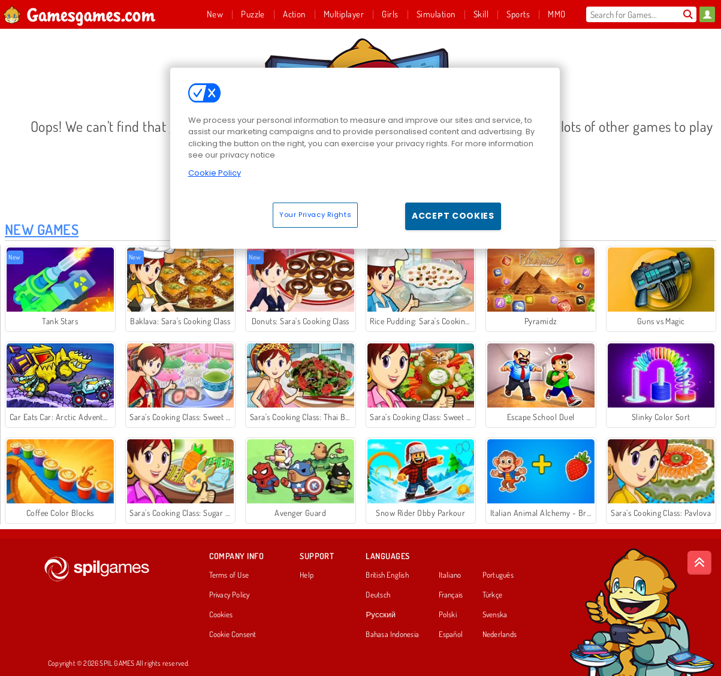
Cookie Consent (233, 634)
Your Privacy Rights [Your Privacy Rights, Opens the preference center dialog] (315, 214)
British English (387, 575)
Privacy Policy (229, 595)
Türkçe (492, 595)
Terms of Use (229, 575)
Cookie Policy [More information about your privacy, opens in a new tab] (214, 173)
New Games (42, 229)
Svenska (495, 615)
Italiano (450, 575)
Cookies (221, 615)
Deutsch (378, 595)
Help (306, 575)
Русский (381, 615)
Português (498, 575)
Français (451, 595)
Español (451, 634)
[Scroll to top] (699, 563)
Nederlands (499, 634)
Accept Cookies (453, 216)
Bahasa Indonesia (392, 634)
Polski (448, 615)
